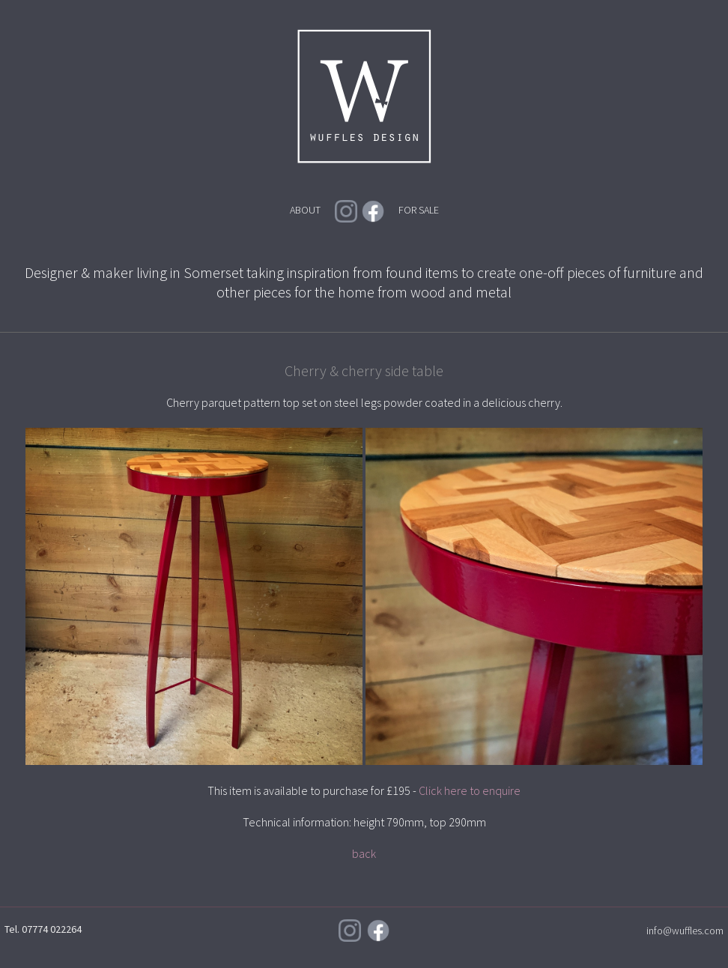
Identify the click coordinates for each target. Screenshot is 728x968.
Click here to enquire (470, 790)
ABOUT (305, 210)
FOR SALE (418, 210)
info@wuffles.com (685, 930)
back (364, 853)
